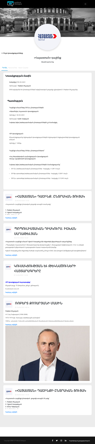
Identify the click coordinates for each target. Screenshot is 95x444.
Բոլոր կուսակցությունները (12, 53)
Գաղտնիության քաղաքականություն (79, 440)
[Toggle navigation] (85, 4)
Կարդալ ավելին (11, 217)
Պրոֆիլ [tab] (4, 67)
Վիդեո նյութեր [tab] (23, 67)
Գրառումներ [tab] (12, 67)
